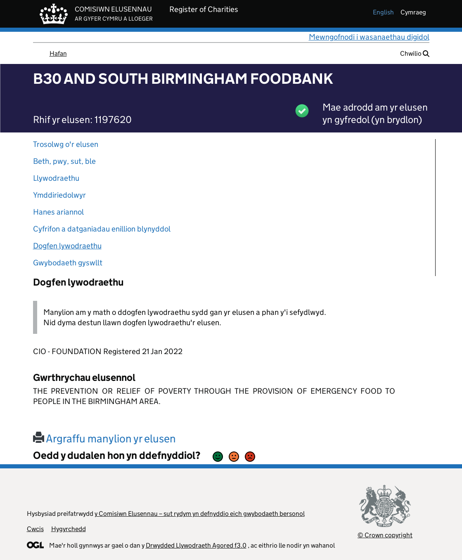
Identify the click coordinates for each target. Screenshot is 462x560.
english (383, 12)
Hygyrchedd (68, 529)
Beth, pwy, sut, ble (64, 161)
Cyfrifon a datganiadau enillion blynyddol (102, 229)
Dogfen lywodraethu (67, 245)
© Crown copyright (385, 535)
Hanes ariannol (58, 212)
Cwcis (35, 529)
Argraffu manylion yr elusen (104, 438)
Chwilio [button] (414, 53)
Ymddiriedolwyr (59, 195)
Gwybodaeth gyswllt (67, 262)
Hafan (58, 53)
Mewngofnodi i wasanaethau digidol (369, 37)
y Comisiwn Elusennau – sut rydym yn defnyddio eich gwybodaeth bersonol (200, 513)
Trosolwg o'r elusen (65, 144)
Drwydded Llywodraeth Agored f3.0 (196, 545)
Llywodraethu (56, 178)
